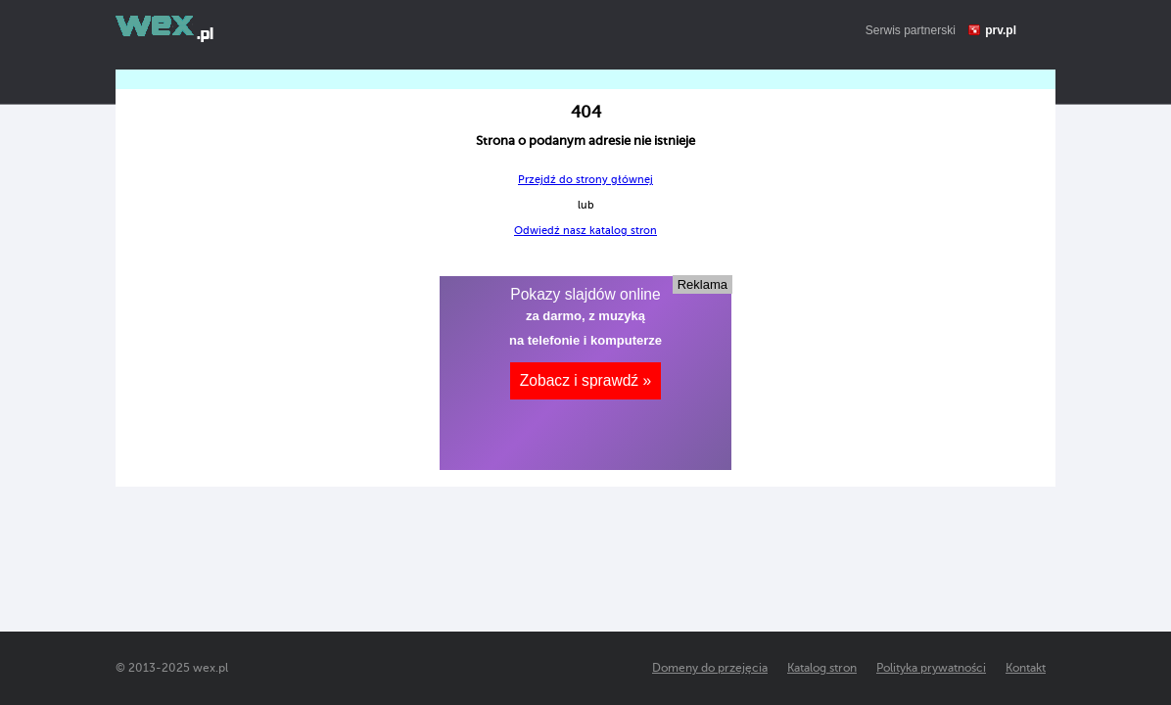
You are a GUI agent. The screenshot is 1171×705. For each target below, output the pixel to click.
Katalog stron (822, 668)
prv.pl (1000, 30)
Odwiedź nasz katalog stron (585, 230)
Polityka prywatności (931, 668)
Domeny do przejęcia (710, 668)
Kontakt (1026, 668)
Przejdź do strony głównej (585, 179)
